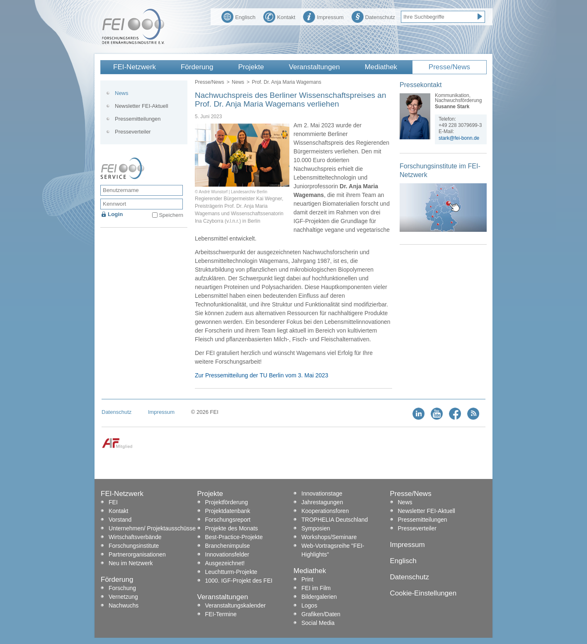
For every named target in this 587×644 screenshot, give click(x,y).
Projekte (251, 67)
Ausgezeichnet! (225, 563)
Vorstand (120, 519)
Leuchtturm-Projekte (231, 572)
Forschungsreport (228, 519)
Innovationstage (321, 493)
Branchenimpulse (227, 545)
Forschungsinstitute (134, 545)
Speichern (171, 215)
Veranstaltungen (314, 67)
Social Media (318, 623)
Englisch (238, 16)
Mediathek (381, 67)
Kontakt (279, 16)
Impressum (323, 16)
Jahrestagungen (322, 502)
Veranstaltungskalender (235, 605)
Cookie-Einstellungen (423, 593)
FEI (113, 502)
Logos (309, 605)
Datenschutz (373, 16)
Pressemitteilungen (138, 119)
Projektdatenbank (227, 511)
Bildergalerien (319, 596)
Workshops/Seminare (329, 537)
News (238, 82)
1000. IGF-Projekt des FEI (239, 580)
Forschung (122, 588)
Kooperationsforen (325, 511)
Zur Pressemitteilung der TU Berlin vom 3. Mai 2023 (261, 375)
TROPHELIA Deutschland (334, 519)
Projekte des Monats (231, 528)
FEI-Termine (221, 614)
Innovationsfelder (227, 554)
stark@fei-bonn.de (459, 138)
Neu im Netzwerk (131, 563)
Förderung (197, 67)
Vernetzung (123, 596)
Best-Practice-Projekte (234, 537)
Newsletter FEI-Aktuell (141, 106)
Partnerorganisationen (137, 554)
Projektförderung (226, 502)
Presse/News (449, 67)
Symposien (315, 528)
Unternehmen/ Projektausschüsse (152, 528)
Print (307, 579)
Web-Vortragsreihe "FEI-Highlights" (332, 550)
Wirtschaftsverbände (135, 537)
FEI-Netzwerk (134, 67)
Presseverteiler (133, 132)
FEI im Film (316, 588)
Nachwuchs (123, 605)
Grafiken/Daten (320, 614)
